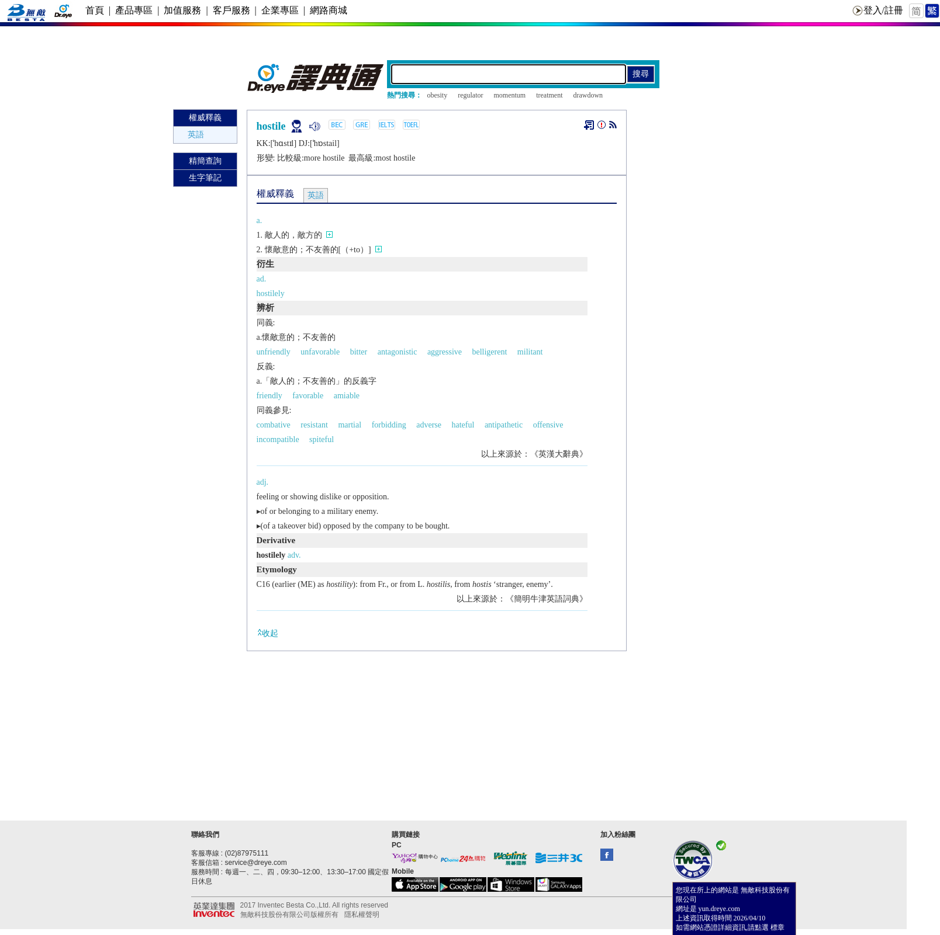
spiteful (321, 439)
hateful (463, 424)
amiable (347, 395)
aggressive (444, 351)
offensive (548, 424)
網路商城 (328, 10)
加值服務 (182, 10)
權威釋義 (205, 117)
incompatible (278, 439)
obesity (437, 95)
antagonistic (397, 351)
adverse (428, 424)
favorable (307, 395)
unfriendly (274, 351)
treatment (549, 95)
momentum (509, 95)
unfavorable (320, 351)
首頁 (95, 10)
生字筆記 (205, 177)
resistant (314, 424)
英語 (196, 134)
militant (530, 351)
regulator (470, 95)
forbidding (389, 424)
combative (274, 424)
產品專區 (133, 10)
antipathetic (504, 424)
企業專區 (280, 10)
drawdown (588, 95)
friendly (269, 395)
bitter (359, 351)
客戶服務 (231, 10)
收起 (267, 633)
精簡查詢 (205, 161)
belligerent (489, 351)
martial (349, 424)
